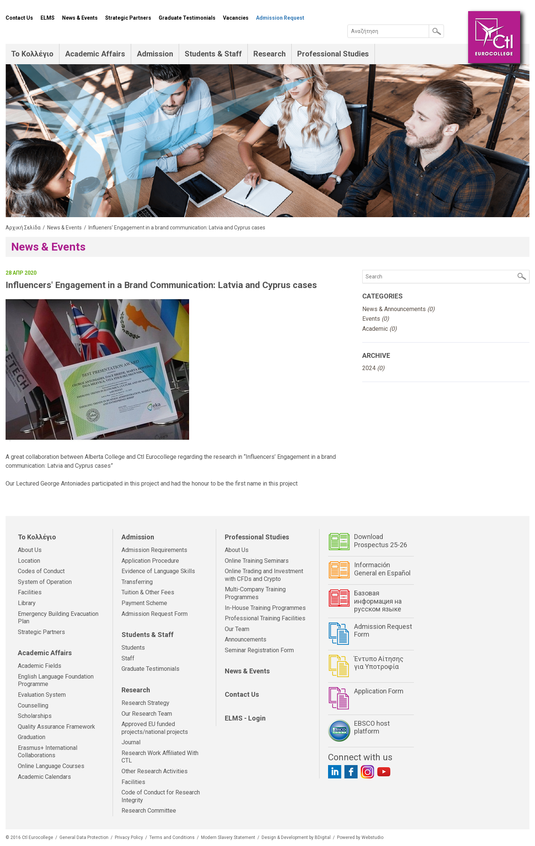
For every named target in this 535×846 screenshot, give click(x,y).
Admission (155, 53)
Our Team (237, 629)
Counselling (33, 705)
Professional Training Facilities (265, 618)
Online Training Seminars (257, 560)
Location (29, 560)
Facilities (30, 592)
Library (27, 603)
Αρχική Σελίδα (23, 228)
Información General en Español (382, 569)
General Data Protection (83, 837)
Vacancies (236, 18)
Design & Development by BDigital (296, 837)
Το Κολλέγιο (32, 53)
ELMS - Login (245, 718)
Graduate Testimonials (187, 18)
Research (269, 53)
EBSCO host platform (372, 727)
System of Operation (45, 581)
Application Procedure (150, 560)
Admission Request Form (154, 613)
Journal (130, 742)
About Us (30, 549)
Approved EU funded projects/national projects (154, 728)
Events (375, 318)
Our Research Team (146, 713)
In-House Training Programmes (265, 607)
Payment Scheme (144, 603)
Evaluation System (42, 694)
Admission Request (280, 18)
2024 (373, 368)
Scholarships (35, 715)
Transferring (137, 581)
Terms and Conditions (172, 837)
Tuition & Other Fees (147, 592)
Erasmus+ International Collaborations (47, 751)
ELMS (47, 18)
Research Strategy (145, 702)
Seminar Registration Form (259, 650)
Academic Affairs (95, 53)
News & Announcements (398, 309)
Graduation (31, 737)
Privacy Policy (129, 837)
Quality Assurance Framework (56, 726)
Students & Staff (213, 53)
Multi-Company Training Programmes (255, 593)
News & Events (80, 18)
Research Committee (148, 810)
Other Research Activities (154, 771)
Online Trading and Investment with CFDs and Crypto (264, 575)
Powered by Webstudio (360, 837)
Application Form (378, 691)
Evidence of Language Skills (158, 571)
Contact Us (19, 18)
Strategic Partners (128, 18)
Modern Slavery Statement (228, 837)
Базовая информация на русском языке (378, 601)
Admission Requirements (154, 549)
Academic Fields (39, 665)
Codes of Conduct (41, 571)
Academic (379, 328)
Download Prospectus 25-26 (380, 541)
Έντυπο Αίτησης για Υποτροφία (378, 663)
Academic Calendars (44, 776)
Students (133, 647)
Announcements (245, 639)
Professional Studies (333, 53)
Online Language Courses (51, 766)
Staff (127, 658)
